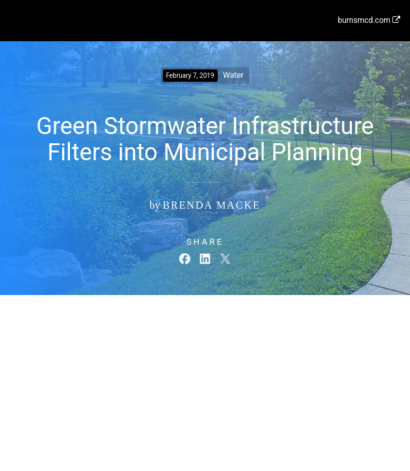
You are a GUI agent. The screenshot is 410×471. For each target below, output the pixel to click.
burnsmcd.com (368, 20)
